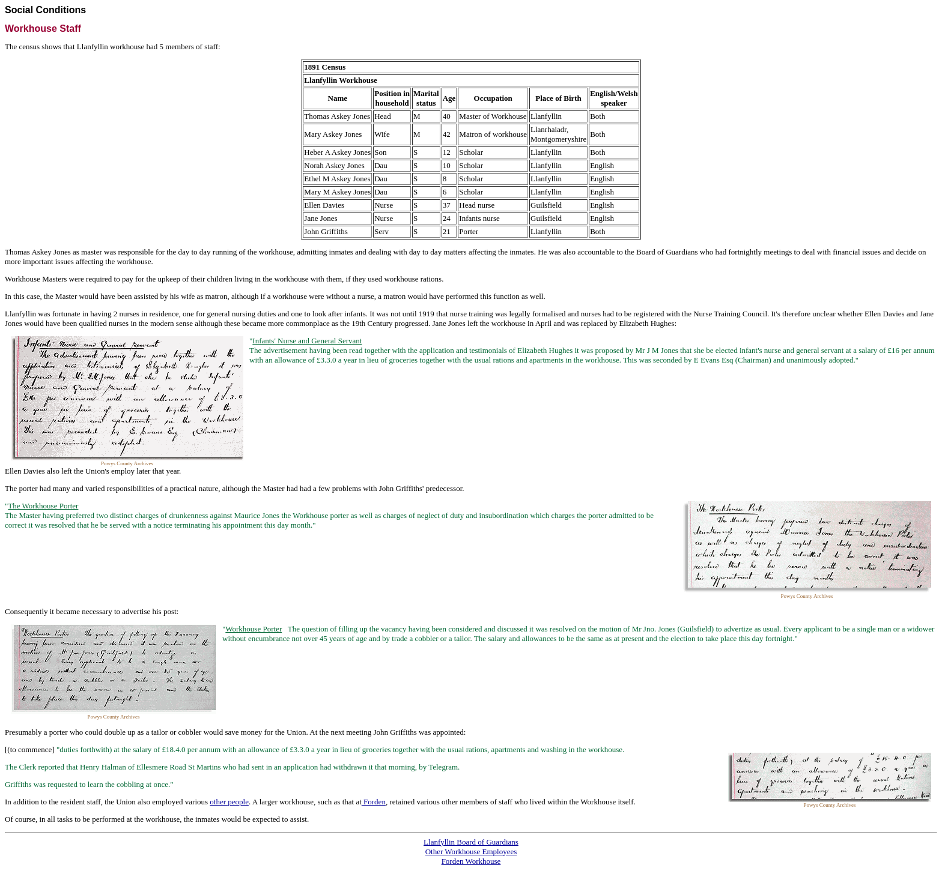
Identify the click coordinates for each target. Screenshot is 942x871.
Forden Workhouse (471, 861)
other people (229, 801)
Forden (374, 801)
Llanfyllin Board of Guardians (471, 841)
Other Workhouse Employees (471, 851)
